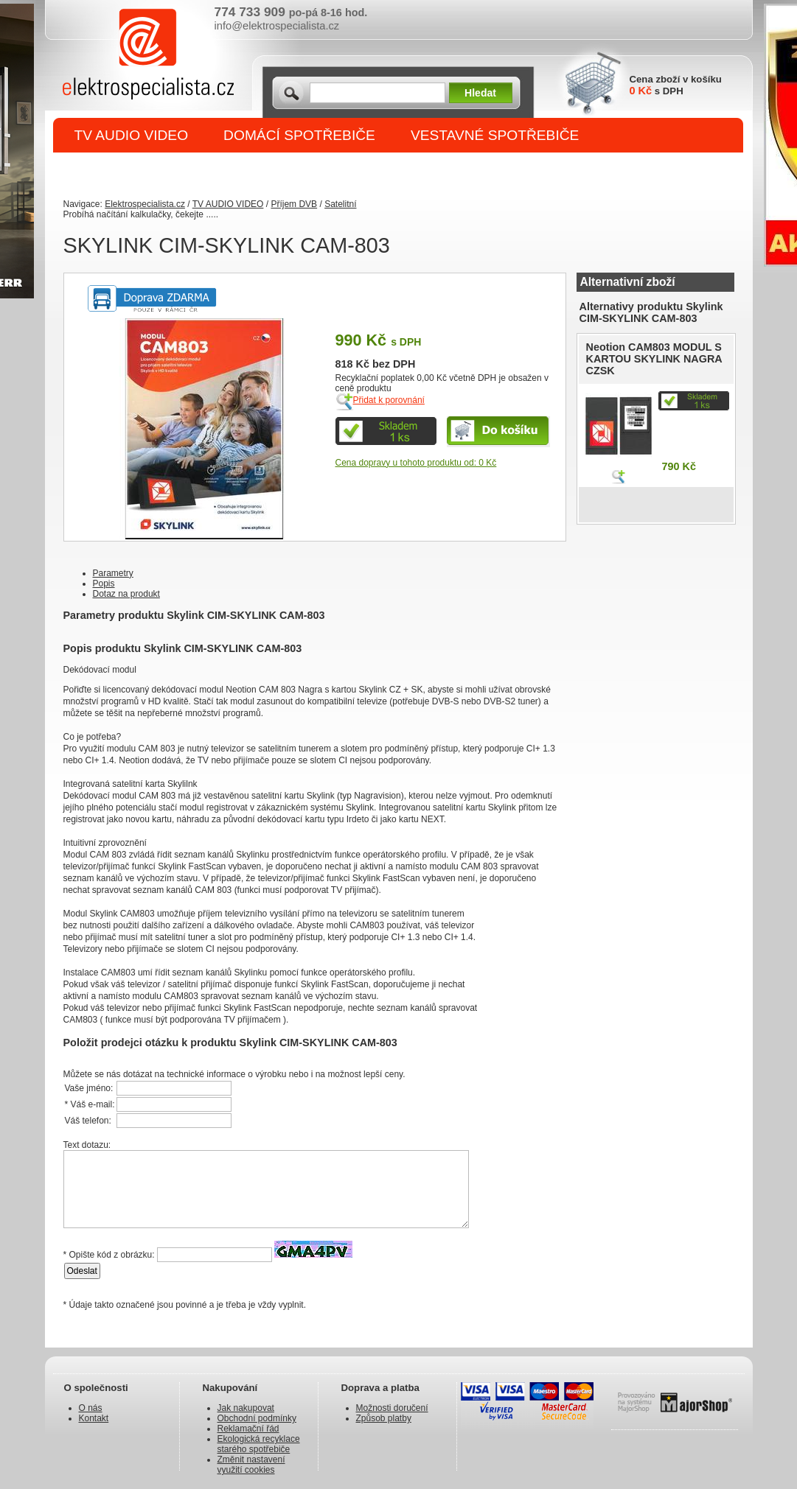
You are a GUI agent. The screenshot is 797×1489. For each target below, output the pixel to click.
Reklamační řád (248, 1428)
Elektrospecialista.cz (145, 204)
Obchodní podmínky (256, 1418)
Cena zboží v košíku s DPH (676, 85)
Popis (104, 583)
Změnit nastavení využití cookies (251, 1464)
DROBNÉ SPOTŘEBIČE (152, 170)
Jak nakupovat (245, 1408)
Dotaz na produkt (126, 594)
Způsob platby (383, 1418)
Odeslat (82, 1271)
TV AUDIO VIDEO (131, 135)
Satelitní (340, 204)
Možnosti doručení (392, 1408)
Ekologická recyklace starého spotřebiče (258, 1444)
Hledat (480, 93)
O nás (90, 1408)
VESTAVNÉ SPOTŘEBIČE (495, 135)
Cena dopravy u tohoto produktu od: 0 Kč (416, 463)
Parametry (113, 573)
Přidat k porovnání (389, 400)
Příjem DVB (294, 204)
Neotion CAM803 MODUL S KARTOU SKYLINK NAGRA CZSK (654, 358)
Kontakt (94, 1418)
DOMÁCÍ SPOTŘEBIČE (299, 135)
